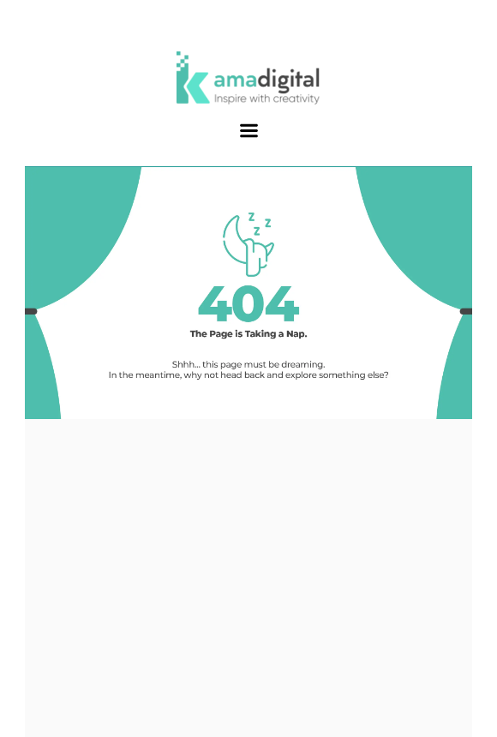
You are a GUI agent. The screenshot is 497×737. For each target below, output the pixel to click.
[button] (248, 131)
